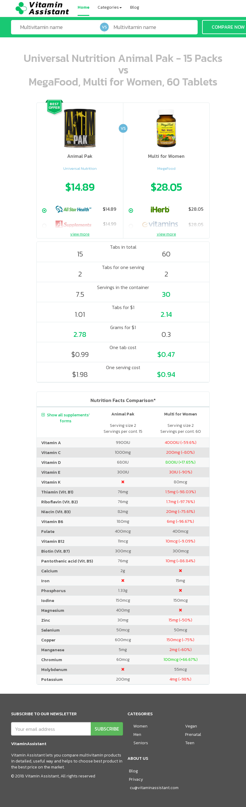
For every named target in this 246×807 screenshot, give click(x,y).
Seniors (140, 743)
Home (83, 7)
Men (137, 734)
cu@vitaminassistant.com (154, 788)
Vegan (191, 726)
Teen (189, 743)
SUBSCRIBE (107, 728)
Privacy (136, 779)
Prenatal (193, 734)
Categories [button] (110, 7)
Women (140, 726)
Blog (134, 7)
